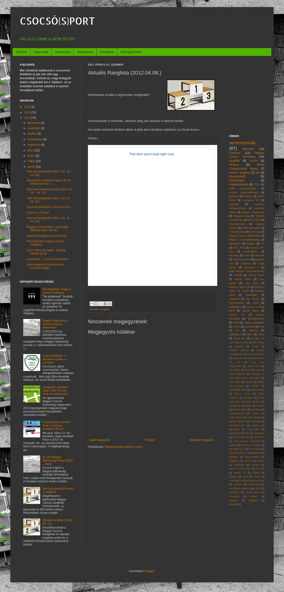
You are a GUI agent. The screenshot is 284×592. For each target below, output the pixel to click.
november (34, 128)
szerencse (259, 480)
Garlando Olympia (239, 350)
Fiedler (255, 346)
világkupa (234, 500)
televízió (259, 255)
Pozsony (248, 397)
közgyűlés (234, 461)
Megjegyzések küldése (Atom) (123, 446)
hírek (236, 322)
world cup (239, 338)
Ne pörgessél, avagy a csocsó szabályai (57, 291)
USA (255, 302)
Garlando (235, 153)
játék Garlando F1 (238, 453)
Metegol (249, 382)
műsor (236, 326)
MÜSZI (255, 386)
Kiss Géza (234, 370)
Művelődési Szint (237, 389)
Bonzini (248, 196)
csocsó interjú (250, 310)
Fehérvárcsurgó (251, 227)
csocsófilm (259, 437)
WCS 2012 (254, 219)
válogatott (253, 500)
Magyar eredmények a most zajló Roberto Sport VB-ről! (47, 228)
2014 (27, 107)
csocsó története (241, 437)
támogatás (234, 496)
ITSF (257, 184)
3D (252, 338)
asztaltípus (235, 306)
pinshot (253, 330)
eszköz (232, 445)
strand (232, 480)
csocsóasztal (237, 176)
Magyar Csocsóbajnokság (244, 239)
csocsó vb (236, 314)
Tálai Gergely (254, 417)
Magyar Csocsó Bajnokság (244, 235)
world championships (242, 188)
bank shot (253, 429)
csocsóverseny (237, 223)
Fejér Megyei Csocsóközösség (246, 271)
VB (258, 172)
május (32, 161)
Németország (257, 389)
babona (255, 425)
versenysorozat (241, 259)
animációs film (237, 425)
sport (246, 255)
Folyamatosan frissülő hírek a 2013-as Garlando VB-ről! (56, 426)
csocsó (253, 160)
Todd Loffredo (236, 417)
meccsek (248, 461)
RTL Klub (251, 283)
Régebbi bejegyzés (202, 440)
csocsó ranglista (239, 172)
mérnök (255, 464)
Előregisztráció (131, 52)
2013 (27, 112)
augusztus (34, 144)
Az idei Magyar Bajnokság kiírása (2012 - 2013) (58, 461)
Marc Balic (234, 382)
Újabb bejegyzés (99, 440)
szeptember (35, 139)
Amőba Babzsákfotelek (243, 192)
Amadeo (244, 342)
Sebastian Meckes (250, 401)
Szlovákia (256, 409)
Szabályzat (85, 52)
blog (247, 433)
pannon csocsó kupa (240, 468)
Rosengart (251, 294)
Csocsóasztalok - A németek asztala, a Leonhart (54, 359)
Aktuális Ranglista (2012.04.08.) (47, 236)
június (32, 155)
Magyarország (241, 215)
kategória (233, 457)
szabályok (245, 480)
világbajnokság (238, 184)
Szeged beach (240, 409)
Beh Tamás (258, 342)
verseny (234, 164)
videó (261, 334)
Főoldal (21, 52)
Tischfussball (236, 302)
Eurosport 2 (251, 267)
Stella (249, 405)
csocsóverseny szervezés (246, 441)
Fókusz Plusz (256, 275)
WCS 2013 (239, 247)
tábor (249, 334)
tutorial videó (252, 492)
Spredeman (235, 405)
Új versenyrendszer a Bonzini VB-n (49, 207)
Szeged (260, 405)
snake (257, 476)
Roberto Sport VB (239, 287)
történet (254, 496)
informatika (254, 449)
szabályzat (235, 334)
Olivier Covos (242, 393)
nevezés (233, 255)
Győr (240, 354)
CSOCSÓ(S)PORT (57, 21)
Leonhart (234, 204)
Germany (255, 231)
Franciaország (237, 231)
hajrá (231, 449)
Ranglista (107, 52)
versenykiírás (242, 142)
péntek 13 (239, 472)
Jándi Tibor (253, 366)
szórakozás (254, 484)
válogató (233, 504)
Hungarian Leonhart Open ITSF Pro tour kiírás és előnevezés (55, 391)
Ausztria (233, 196)
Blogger (149, 571)
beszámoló (234, 433)
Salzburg (234, 298)
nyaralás (250, 326)
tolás (257, 488)
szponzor (238, 484)
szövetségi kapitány (239, 488)
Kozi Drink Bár (252, 370)
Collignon (245, 263)
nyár (261, 326)
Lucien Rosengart (250, 378)
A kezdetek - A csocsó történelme (47, 259)
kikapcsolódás (252, 457)
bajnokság (234, 429)
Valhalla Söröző (237, 421)
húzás (242, 449)
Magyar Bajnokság (253, 212)
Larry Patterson (237, 374)
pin (237, 330)
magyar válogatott (254, 322)
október (33, 133)
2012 (27, 118)
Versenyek (62, 52)
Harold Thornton (256, 354)
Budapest (239, 346)
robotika (233, 476)
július (31, 150)
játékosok (256, 453)
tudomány (234, 492)
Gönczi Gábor (243, 279)
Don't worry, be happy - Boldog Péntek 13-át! (46, 252)
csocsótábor (250, 251)
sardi (245, 476)
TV (262, 243)
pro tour (260, 468)
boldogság (259, 433)
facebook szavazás (250, 445)
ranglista (105, 309)
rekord (256, 472)
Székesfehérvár (237, 413)
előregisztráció (256, 318)
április (32, 166)
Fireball (238, 275)
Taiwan (255, 413)
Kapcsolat (41, 52)
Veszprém (255, 421)
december (34, 123)
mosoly (260, 461)
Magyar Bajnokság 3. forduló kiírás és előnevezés (56, 324)
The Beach (252, 298)
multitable (239, 464)
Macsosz (248, 149)
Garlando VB (251, 200)
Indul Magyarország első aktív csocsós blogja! (45, 266)
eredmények (237, 180)
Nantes (251, 243)
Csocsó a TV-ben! (38, 212)
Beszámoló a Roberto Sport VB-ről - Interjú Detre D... (49, 182)
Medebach (235, 243)
